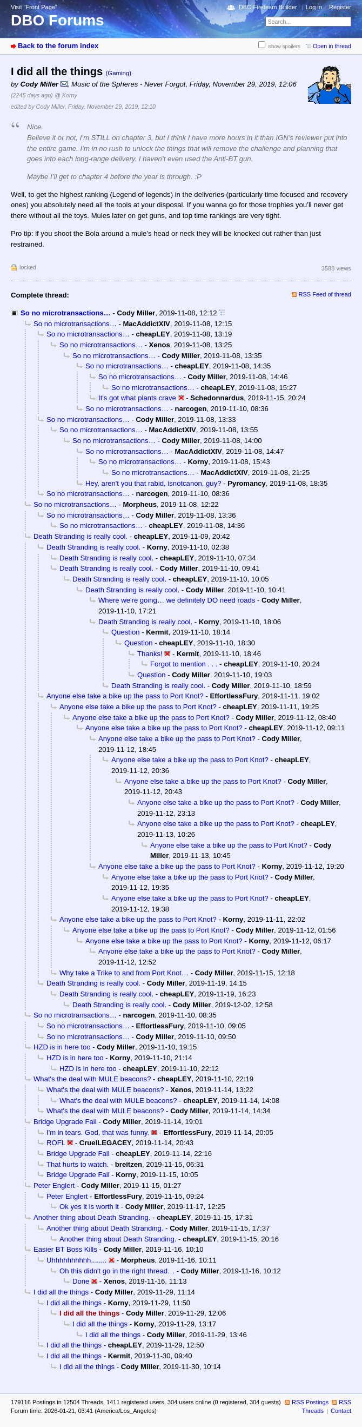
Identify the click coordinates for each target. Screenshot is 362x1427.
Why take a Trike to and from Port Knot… (124, 973)
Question (125, 632)
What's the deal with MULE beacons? (92, 1079)
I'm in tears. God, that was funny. (97, 1132)
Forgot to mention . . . (184, 664)
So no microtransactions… (66, 313)
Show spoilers (284, 46)
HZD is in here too (62, 1047)
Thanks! (150, 654)
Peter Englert (54, 1185)
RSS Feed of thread (325, 294)
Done (80, 1281)
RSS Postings (310, 1402)
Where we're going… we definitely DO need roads (176, 600)
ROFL (55, 1143)
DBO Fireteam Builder (268, 7)
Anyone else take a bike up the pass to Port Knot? (125, 696)
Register (340, 7)
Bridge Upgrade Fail (65, 1122)
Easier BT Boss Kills (65, 1249)
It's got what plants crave (137, 398)
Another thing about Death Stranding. (91, 1217)
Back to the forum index (58, 46)
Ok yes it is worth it (89, 1207)
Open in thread (332, 46)
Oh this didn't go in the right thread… (117, 1271)
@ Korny (66, 95)
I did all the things (61, 1292)
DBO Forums (57, 20)
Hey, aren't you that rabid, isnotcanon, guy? (153, 483)
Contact (341, 1411)
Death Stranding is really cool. (80, 536)
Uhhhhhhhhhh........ (76, 1260)
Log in (314, 7)
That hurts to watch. (77, 1164)
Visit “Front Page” (34, 7)
